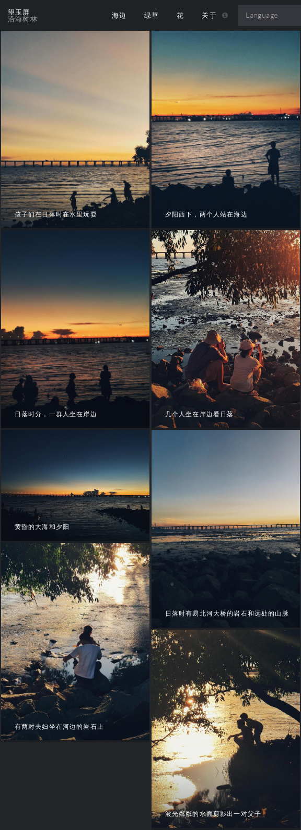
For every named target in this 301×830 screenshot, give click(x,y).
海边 (119, 15)
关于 (209, 15)
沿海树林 (23, 19)
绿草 (151, 15)
